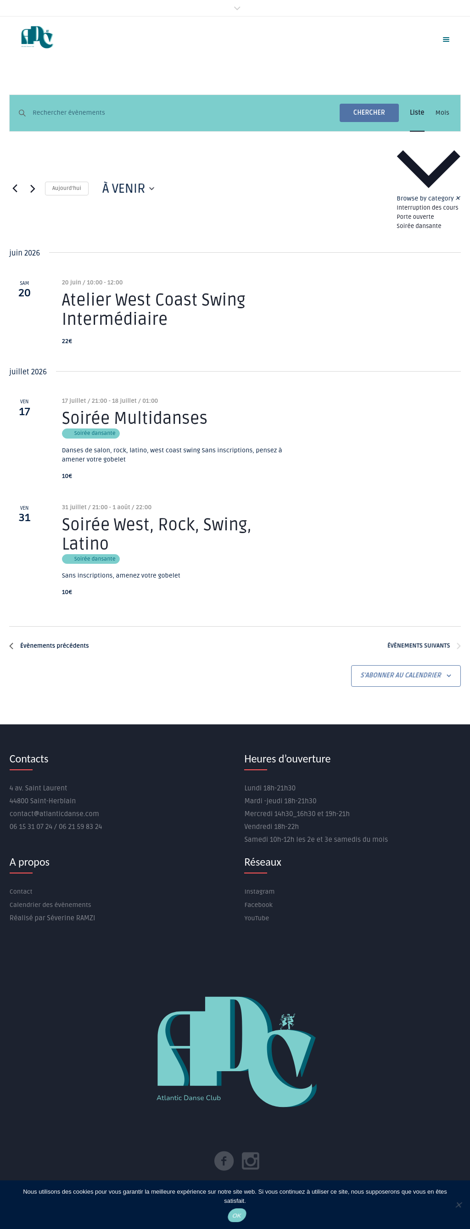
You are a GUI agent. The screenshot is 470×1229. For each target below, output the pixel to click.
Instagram (259, 891)
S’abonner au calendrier (401, 675)
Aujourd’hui (66, 188)
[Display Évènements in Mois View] (442, 113)
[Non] (458, 1204)
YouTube (256, 918)
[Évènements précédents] (14, 188)
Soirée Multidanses (134, 419)
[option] (429, 207)
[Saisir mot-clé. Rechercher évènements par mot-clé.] (186, 113)
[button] (429, 188)
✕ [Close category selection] (458, 198)
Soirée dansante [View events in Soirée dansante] (419, 226)
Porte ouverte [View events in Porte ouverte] (415, 217)
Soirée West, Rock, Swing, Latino (157, 535)
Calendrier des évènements (50, 905)
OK (237, 1215)
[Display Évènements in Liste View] (417, 113)
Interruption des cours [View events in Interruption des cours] (427, 207)
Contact (21, 891)
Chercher (369, 113)
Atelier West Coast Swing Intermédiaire (154, 310)
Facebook (258, 905)
